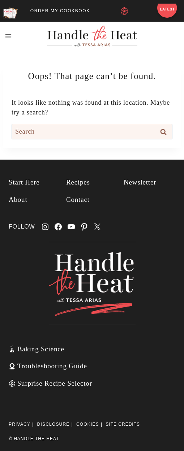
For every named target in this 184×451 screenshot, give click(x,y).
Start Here (24, 182)
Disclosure (53, 424)
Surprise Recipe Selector (54, 383)
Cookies (87, 424)
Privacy (19, 424)
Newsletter (140, 182)
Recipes (78, 182)
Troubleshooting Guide (52, 366)
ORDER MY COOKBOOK (60, 10)
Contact (78, 199)
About (18, 199)
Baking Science (40, 349)
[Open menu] (8, 36)
